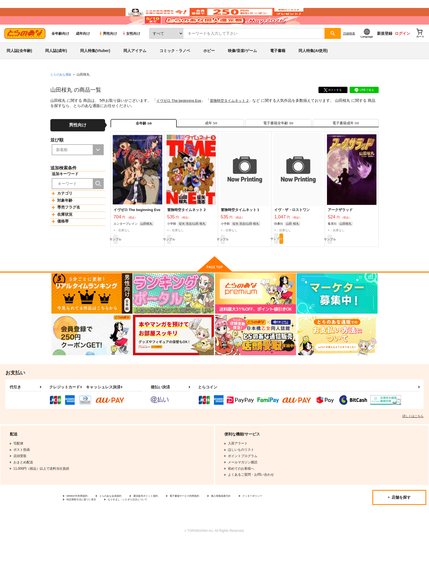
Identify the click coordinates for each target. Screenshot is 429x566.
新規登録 (384, 49)
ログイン (402, 49)
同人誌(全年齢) (19, 67)
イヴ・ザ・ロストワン (292, 231)
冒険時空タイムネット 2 (234, 116)
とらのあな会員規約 (121, 520)
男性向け (108, 50)
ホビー (209, 67)
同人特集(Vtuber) (95, 67)
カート (311, 261)
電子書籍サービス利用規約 (211, 520)
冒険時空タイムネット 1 (240, 231)
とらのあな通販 (61, 91)
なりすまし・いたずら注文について (182, 524)
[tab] (211, 141)
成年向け (83, 50)
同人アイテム (134, 67)
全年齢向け (60, 50)
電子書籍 (277, 67)
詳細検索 (349, 49)
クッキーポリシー (79, 524)
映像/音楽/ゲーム (242, 67)
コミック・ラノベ (175, 67)
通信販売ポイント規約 (163, 520)
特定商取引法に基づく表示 (124, 524)
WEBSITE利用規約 (80, 520)
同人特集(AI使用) (313, 67)
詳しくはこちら (413, 439)
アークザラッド (340, 231)
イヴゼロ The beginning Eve (180, 116)
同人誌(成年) (56, 67)
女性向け (131, 50)
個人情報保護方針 (256, 520)
